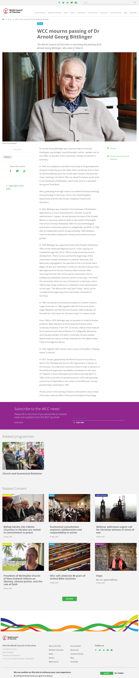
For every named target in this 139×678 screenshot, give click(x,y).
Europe (113, 148)
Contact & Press (115, 13)
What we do (81, 13)
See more (69, 599)
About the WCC (40, 13)
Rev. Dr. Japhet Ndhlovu (106, 580)
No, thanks (119, 673)
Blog (125, 13)
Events (72, 13)
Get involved (93, 13)
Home (3, 19)
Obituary (7, 157)
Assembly (133, 13)
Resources (103, 13)
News (66, 13)
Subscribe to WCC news (15, 187)
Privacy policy (18, 422)
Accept (106, 673)
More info (56, 676)
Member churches (54, 13)
